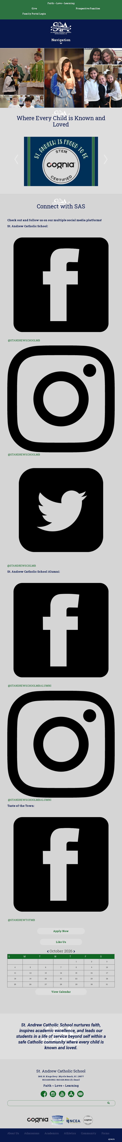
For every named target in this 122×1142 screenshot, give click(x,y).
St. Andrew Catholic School (60, 1071)
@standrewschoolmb (24, 340)
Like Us (61, 942)
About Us (13, 1133)
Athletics (70, 1133)
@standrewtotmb (21, 920)
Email (77, 1079)
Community (88, 1133)
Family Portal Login (34, 13)
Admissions (31, 1133)
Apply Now (61, 931)
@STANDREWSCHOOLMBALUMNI (29, 799)
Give (34, 8)
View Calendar (61, 991)
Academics (51, 1133)
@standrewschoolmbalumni (29, 685)
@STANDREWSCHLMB (21, 565)
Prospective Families (88, 8)
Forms (105, 1133)
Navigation (61, 41)
